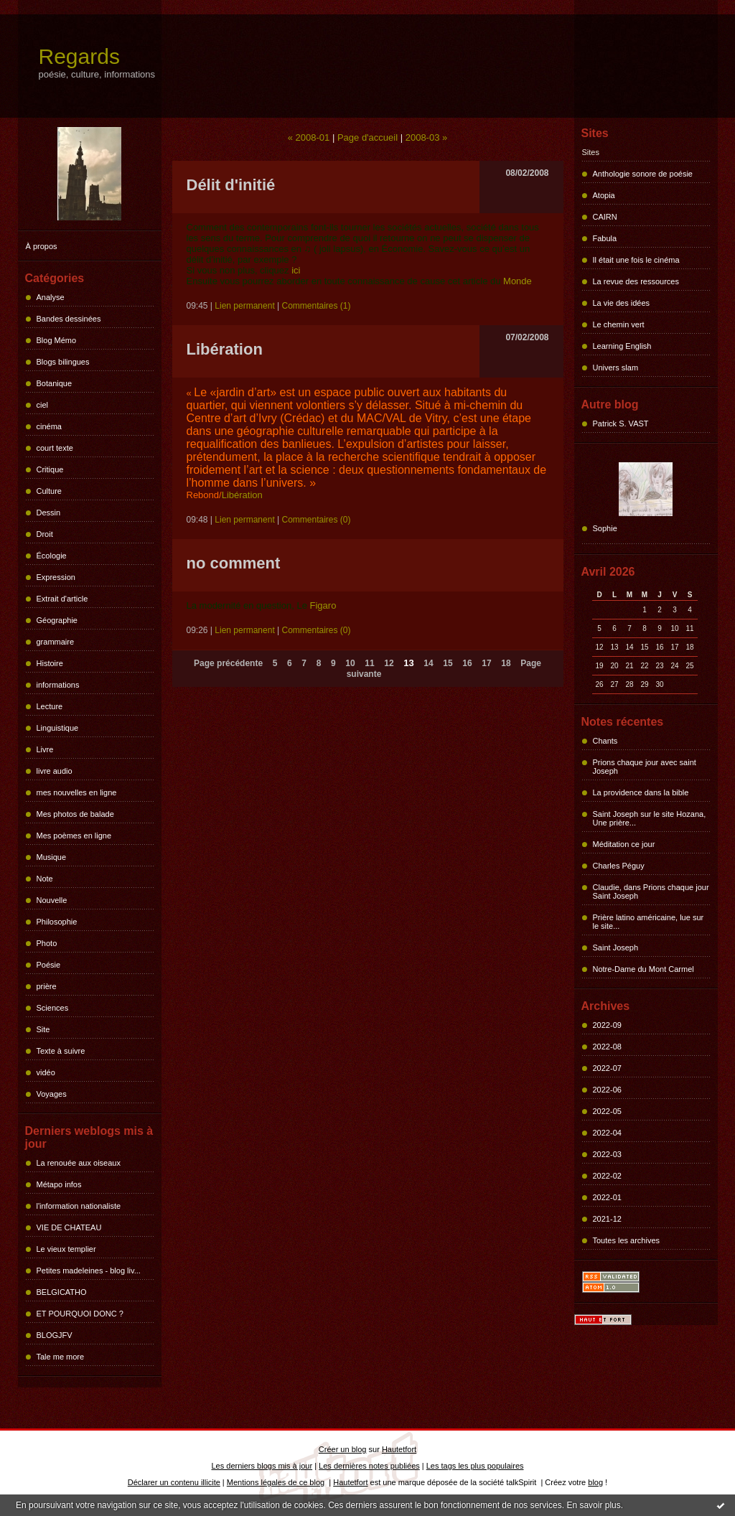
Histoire (50, 663)
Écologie (52, 555)
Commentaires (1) (316, 306)
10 (350, 663)
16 (467, 663)
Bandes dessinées (69, 318)
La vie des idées (621, 303)
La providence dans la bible (641, 792)
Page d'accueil (367, 137)
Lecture (50, 706)
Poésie (49, 964)
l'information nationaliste (79, 1206)
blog (595, 1482)
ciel (43, 405)
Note (45, 878)
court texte (55, 448)
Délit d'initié (231, 185)
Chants (605, 740)
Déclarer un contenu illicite (174, 1482)
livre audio (54, 771)
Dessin (49, 512)
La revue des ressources (636, 281)
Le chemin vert (619, 324)
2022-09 (607, 1025)
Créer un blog (343, 1449)
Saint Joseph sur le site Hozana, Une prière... (649, 818)
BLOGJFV (54, 1335)
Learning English (622, 346)
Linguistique (58, 728)
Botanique (54, 383)
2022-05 (607, 1111)
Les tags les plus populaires (475, 1465)
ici (295, 270)
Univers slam (616, 367)
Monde (517, 281)
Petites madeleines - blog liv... (89, 1270)
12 (388, 663)
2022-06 (607, 1089)
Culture (49, 491)
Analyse (51, 297)
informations (58, 684)
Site (43, 1029)
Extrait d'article (62, 598)
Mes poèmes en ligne (74, 835)
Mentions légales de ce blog (275, 1482)
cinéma (49, 426)
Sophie (605, 528)
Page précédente (228, 663)
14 (428, 663)
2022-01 (607, 1197)
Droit (45, 534)
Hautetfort (399, 1449)
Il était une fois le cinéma (636, 260)
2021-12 (607, 1219)
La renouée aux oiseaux (79, 1163)
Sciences (53, 1007)
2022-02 (607, 1175)
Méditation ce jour (624, 844)
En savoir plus (593, 1505)
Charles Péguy (619, 865)
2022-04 (607, 1132)
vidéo (46, 1072)
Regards (79, 56)
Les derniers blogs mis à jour (262, 1465)
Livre (45, 749)
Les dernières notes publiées (369, 1465)
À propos (41, 246)
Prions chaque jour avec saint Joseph (644, 766)
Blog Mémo (57, 340)
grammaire (56, 641)
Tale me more (61, 1356)
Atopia (604, 195)
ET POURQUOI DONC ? (80, 1313)
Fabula (605, 238)
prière (47, 986)
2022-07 (607, 1068)
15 (447, 663)
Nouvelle (52, 900)
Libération (225, 349)
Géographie (57, 620)
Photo (47, 943)
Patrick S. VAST (621, 423)
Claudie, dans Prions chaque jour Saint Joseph (651, 891)
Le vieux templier (66, 1249)
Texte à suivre (61, 1051)
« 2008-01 (309, 137)
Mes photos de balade (75, 814)
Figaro (323, 605)
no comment (234, 563)
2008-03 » (427, 137)
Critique (50, 469)
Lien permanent (244, 306)
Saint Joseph (616, 947)
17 (486, 663)
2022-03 (607, 1154)
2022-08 (607, 1046)
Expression (56, 577)
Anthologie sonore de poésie (643, 173)
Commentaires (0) (316, 520)
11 (369, 663)
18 (505, 663)
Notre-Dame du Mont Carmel (643, 969)
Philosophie (57, 921)
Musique (52, 857)
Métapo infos (59, 1184)
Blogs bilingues (63, 361)
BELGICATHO (62, 1292)
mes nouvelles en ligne (77, 792)
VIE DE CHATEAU (69, 1227)
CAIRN (605, 216)
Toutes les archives (626, 1240)
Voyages (52, 1094)
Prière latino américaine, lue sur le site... (648, 921)
